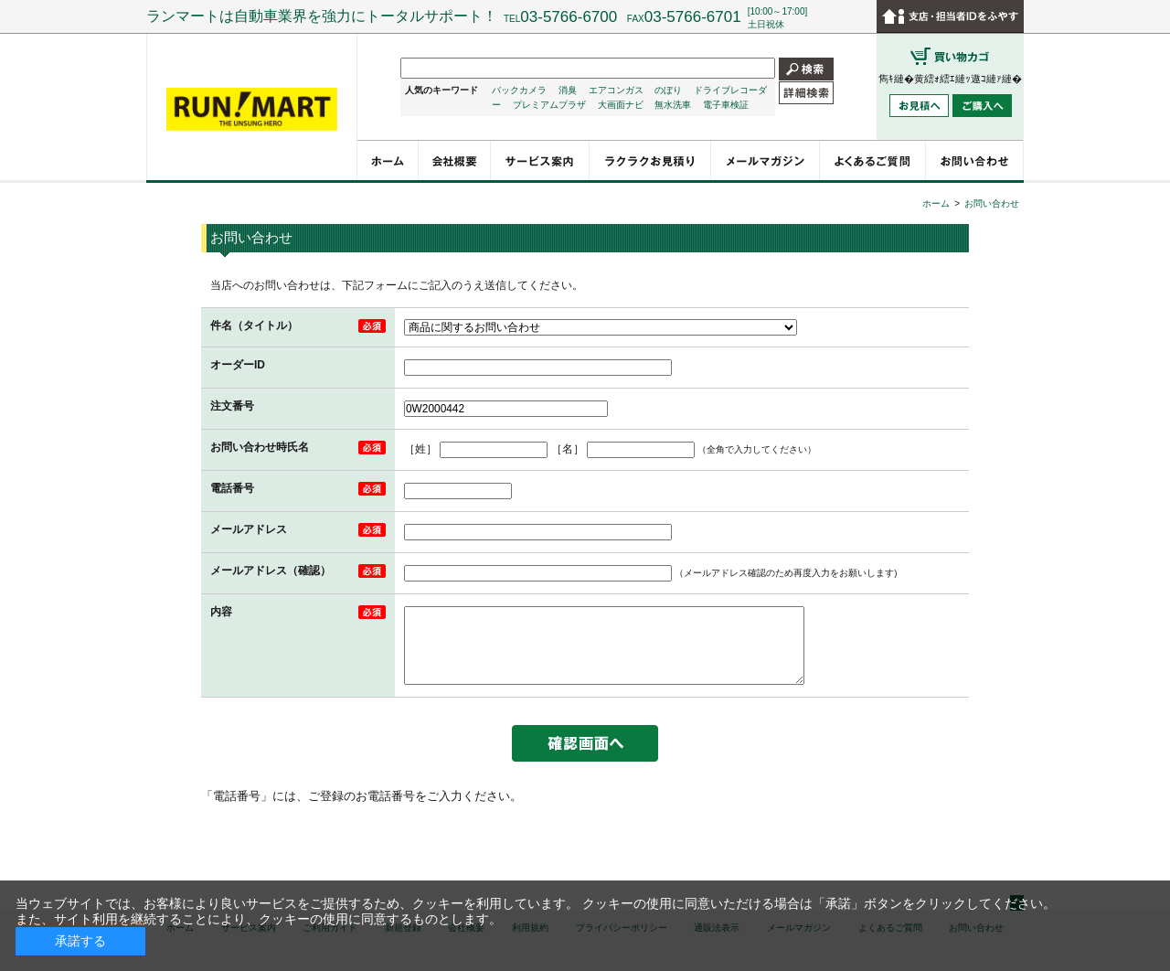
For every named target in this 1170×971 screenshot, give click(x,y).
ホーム (936, 203)
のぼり (668, 90)
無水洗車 (672, 105)
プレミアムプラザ (549, 105)
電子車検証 (726, 105)
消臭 (567, 90)
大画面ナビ (621, 105)
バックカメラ (519, 90)
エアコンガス (616, 90)
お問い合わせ (991, 203)
